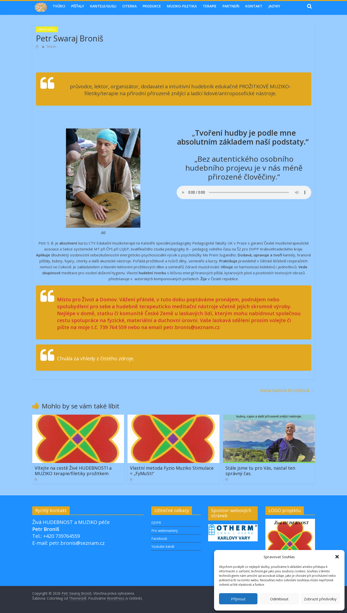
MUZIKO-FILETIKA (182, 6)
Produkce (152, 6)
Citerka (129, 6)
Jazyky (274, 6)
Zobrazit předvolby (320, 598)
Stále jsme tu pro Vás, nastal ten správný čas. (260, 470)
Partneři (230, 6)
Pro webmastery (164, 530)
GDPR (156, 522)
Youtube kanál (162, 546)
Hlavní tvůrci (47, 29)
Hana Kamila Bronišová (287, 390)
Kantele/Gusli (103, 6)
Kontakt (253, 6)
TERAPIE (210, 6)
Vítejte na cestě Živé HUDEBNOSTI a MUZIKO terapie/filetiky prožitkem (73, 470)
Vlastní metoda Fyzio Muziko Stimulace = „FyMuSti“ (172, 470)
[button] (337, 556)
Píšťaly (77, 6)
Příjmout (238, 598)
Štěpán (51, 46)
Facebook (159, 538)
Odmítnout (279, 598)
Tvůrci (59, 6)
